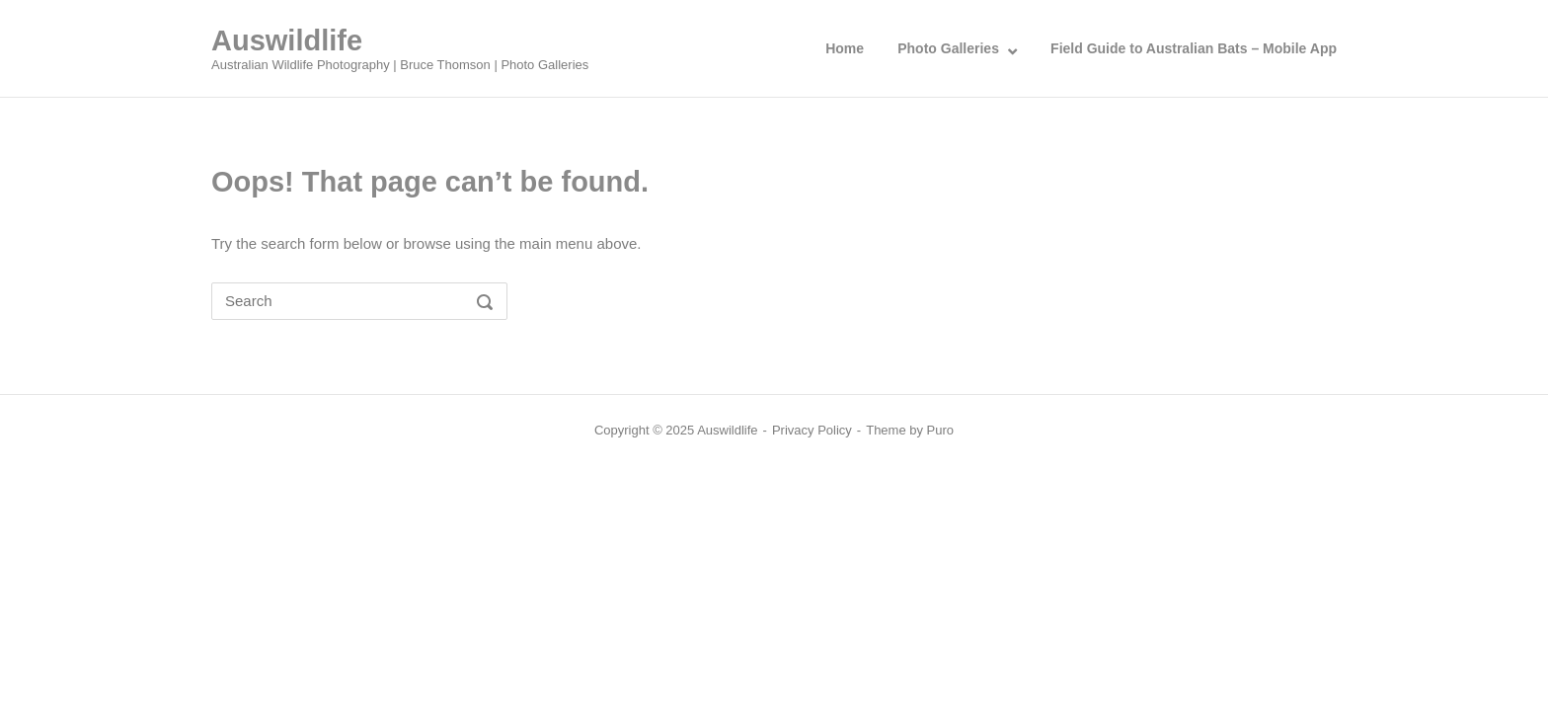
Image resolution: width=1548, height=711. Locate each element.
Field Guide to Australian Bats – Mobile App (1193, 48)
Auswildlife (286, 40)
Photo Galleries (948, 48)
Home (844, 48)
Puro (940, 430)
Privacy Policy (812, 430)
